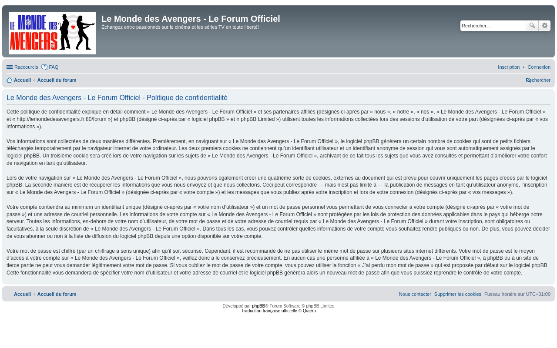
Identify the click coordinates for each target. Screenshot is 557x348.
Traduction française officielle (269, 310)
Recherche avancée (544, 25)
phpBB (258, 306)
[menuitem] (538, 67)
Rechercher (532, 25)
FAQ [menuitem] (53, 67)
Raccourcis (26, 67)
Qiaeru (309, 310)
